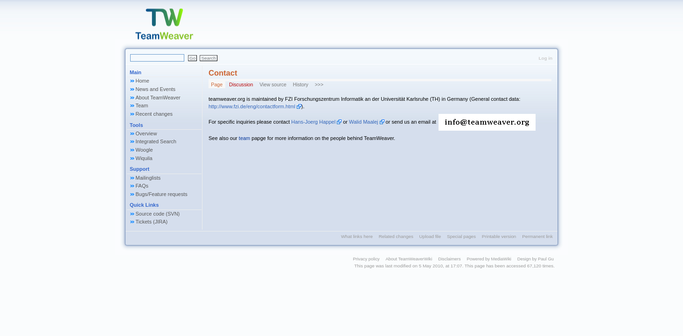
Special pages (461, 236)
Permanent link (537, 236)
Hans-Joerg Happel (313, 122)
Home (142, 81)
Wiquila (144, 158)
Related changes (396, 236)
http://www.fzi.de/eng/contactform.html (252, 106)
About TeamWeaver (158, 97)
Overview (146, 133)
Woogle (144, 150)
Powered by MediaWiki (489, 258)
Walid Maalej (363, 122)
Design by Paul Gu (535, 258)
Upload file (430, 236)
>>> (319, 84)
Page (217, 84)
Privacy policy (366, 258)
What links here (357, 236)
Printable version (499, 236)
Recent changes (154, 114)
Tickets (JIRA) (152, 221)
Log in (545, 58)
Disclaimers (449, 258)
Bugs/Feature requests (162, 194)
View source (272, 84)
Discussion (241, 84)
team (244, 138)
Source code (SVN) (158, 214)
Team (142, 105)
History (300, 84)
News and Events (156, 89)
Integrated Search (156, 141)
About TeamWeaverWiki (409, 258)
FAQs (142, 186)
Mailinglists (148, 178)
